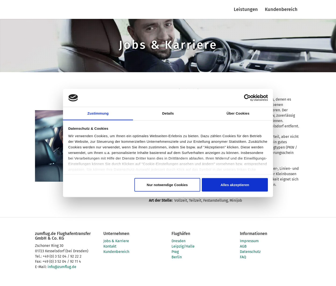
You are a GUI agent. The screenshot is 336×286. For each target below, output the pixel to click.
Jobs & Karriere (116, 241)
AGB (243, 246)
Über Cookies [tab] (238, 113)
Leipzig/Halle (183, 246)
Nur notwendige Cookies (167, 185)
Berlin (177, 257)
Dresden (179, 241)
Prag (175, 251)
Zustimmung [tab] (98, 113)
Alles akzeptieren (234, 185)
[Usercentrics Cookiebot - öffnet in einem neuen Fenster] (247, 97)
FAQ (243, 257)
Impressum (249, 241)
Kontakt (109, 246)
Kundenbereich (281, 9)
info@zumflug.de (62, 267)
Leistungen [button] (246, 9)
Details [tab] (168, 113)
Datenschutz (250, 251)
